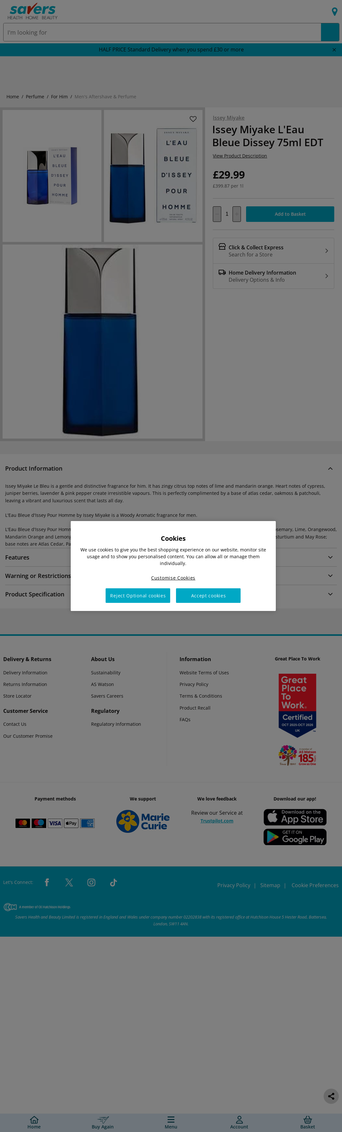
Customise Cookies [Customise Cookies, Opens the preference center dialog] (173, 578)
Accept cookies (208, 596)
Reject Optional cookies (138, 596)
